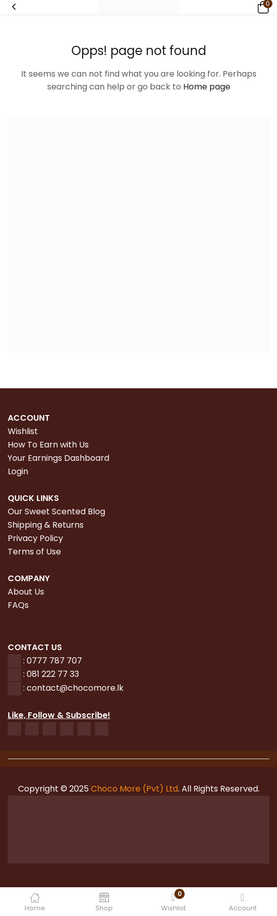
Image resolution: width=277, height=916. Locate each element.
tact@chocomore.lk (83, 688)
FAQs (18, 605)
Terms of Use (34, 552)
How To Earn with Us (48, 445)
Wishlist (23, 431)
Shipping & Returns (46, 525)
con (33, 688)
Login (18, 471)
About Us (26, 592)
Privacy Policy (35, 538)
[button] (261, 7)
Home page (206, 87)
